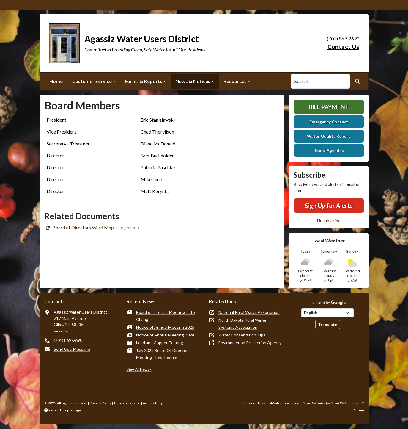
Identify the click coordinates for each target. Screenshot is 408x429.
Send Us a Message (72, 349)
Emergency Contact (328, 121)
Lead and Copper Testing (159, 342)
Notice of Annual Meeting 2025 (165, 327)
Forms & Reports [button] (143, 81)
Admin (358, 410)
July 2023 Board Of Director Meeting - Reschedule (162, 354)
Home (56, 81)
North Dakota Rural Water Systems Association (242, 323)
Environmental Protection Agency (249, 342)
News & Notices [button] (192, 81)
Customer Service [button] (92, 81)
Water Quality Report (328, 136)
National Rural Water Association (249, 312)
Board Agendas (329, 150)
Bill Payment (329, 106)
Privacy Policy (100, 403)
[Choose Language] (327, 312)
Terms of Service (127, 403)
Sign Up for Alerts (329, 205)
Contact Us (343, 46)
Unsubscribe (329, 220)
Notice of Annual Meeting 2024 (165, 334)
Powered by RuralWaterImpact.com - (304, 403)
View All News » (139, 369)
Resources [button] (235, 81)
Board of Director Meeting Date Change (165, 316)
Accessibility (153, 403)
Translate (327, 324)
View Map (61, 331)
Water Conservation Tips (241, 334)
